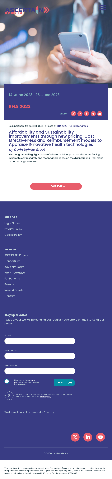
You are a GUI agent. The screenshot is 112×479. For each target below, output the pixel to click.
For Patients (12, 278)
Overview (58, 186)
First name (10, 365)
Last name (10, 350)
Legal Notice (12, 223)
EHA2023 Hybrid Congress (72, 126)
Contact (9, 296)
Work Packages (14, 272)
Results (9, 284)
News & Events (13, 290)
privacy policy (45, 396)
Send (60, 382)
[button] (73, 113)
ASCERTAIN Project (16, 255)
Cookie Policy (13, 235)
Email (7, 335)
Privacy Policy (13, 229)
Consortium (12, 261)
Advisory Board (14, 267)
